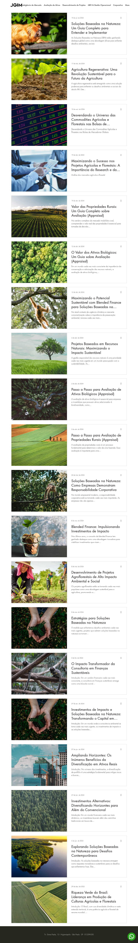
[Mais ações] (121, 17)
